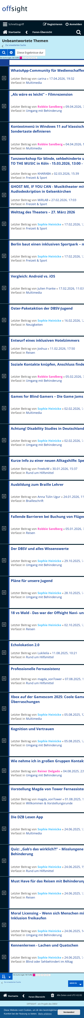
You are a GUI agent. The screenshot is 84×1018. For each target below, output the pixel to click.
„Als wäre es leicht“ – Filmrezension (42, 94)
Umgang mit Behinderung (44, 111)
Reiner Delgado (49, 771)
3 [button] (26, 58)
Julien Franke (47, 288)
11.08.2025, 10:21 (64, 653)
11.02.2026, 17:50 (62, 348)
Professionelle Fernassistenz (35, 668)
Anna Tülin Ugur (49, 497)
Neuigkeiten (34, 324)
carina (42, 78)
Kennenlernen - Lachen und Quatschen (44, 945)
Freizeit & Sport (36, 178)
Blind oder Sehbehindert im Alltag (49, 961)
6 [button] (34, 58)
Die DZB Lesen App (27, 816)
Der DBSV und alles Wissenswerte (40, 548)
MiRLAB (43, 200)
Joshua (42, 348)
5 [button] (31, 58)
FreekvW (43, 469)
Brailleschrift (34, 501)
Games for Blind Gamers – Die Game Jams (47, 396)
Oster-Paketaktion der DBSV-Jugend (42, 308)
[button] (36, 58)
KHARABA (44, 173)
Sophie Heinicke (49, 224)
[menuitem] (13, 24)
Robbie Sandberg (50, 106)
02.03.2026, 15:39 (66, 173)
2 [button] (23, 58)
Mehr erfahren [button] (45, 1014)
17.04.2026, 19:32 (61, 78)
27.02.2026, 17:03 (63, 200)
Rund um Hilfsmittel (40, 473)
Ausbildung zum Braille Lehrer (37, 484)
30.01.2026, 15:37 (64, 469)
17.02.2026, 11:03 (71, 288)
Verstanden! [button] (68, 1012)
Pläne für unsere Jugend (31, 580)
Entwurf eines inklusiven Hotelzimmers (45, 340)
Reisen (30, 352)
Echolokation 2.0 (25, 644)
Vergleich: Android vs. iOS (33, 276)
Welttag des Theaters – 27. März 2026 (43, 212)
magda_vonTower (50, 679)
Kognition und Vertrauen (32, 728)
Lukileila (43, 653)
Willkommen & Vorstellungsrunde (49, 803)
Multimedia (34, 83)
